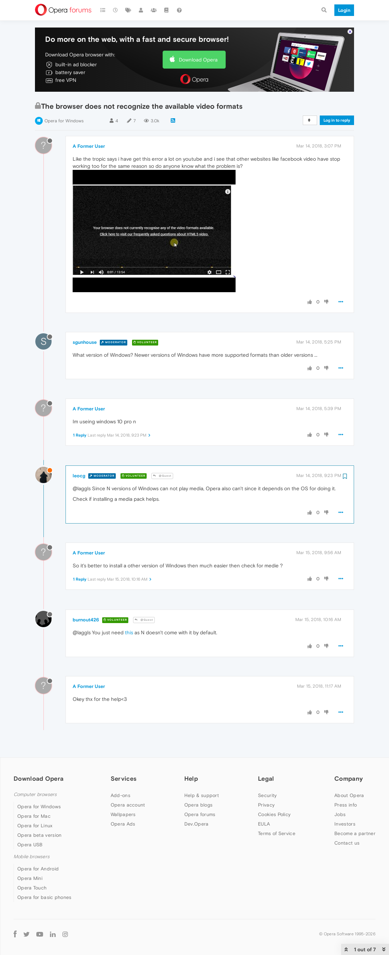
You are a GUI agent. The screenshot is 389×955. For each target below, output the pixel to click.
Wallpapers (123, 814)
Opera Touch (32, 887)
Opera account (128, 805)
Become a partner (354, 833)
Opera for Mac (34, 816)
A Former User (89, 146)
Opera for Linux (35, 825)
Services (123, 778)
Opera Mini (29, 878)
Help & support (201, 795)
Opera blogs (198, 805)
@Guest (162, 475)
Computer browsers (35, 794)
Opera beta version (39, 835)
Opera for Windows (64, 120)
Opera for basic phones (44, 897)
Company (348, 778)
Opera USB (30, 844)
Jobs (340, 814)
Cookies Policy (274, 814)
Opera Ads (123, 824)
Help (191, 778)
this (129, 632)
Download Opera (198, 60)
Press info (345, 805)
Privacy (266, 805)
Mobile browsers (32, 857)
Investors (344, 824)
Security (267, 795)
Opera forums (200, 814)
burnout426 (86, 619)
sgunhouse (85, 342)
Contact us (346, 843)
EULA (264, 824)
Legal (266, 778)
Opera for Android (38, 868)
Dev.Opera (196, 824)
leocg (79, 475)
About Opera (349, 795)
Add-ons (120, 795)
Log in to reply (336, 120)
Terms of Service (276, 833)
